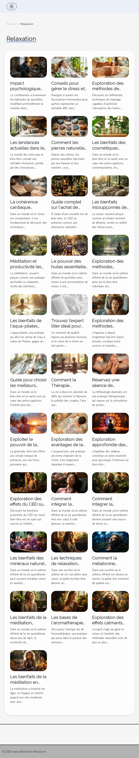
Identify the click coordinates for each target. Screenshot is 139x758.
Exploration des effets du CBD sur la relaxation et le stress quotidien (27, 507)
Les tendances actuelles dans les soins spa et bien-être (28, 150)
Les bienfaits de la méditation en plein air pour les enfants (28, 685)
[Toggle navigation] (12, 6)
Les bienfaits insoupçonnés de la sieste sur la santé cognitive (109, 210)
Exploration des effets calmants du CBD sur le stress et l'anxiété (109, 625)
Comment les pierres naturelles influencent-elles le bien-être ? (69, 150)
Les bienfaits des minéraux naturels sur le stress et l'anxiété (28, 566)
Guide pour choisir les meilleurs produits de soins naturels (28, 388)
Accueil (11, 24)
